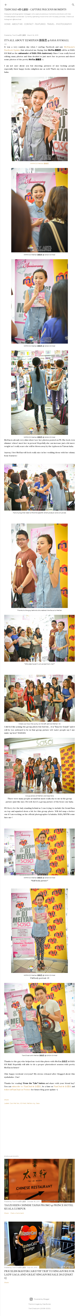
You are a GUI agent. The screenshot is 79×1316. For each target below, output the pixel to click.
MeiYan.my (31, 1103)
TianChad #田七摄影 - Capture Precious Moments (35, 9)
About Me (17, 24)
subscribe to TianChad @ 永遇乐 (26, 1086)
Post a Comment (17, 1213)
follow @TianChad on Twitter (17, 1089)
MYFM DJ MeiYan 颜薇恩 (39, 163)
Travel (51, 24)
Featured (40, 24)
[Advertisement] (39, 1130)
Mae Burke (46, 1304)
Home (7, 24)
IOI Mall (23, 1103)
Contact (28, 24)
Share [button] (6, 1100)
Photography (64, 24)
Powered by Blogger (39, 1299)
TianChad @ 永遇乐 (62, 1086)
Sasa (38, 1103)
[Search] (73, 4)
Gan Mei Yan (14, 1103)
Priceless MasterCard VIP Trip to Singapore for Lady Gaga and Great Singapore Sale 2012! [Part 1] (39, 1274)
